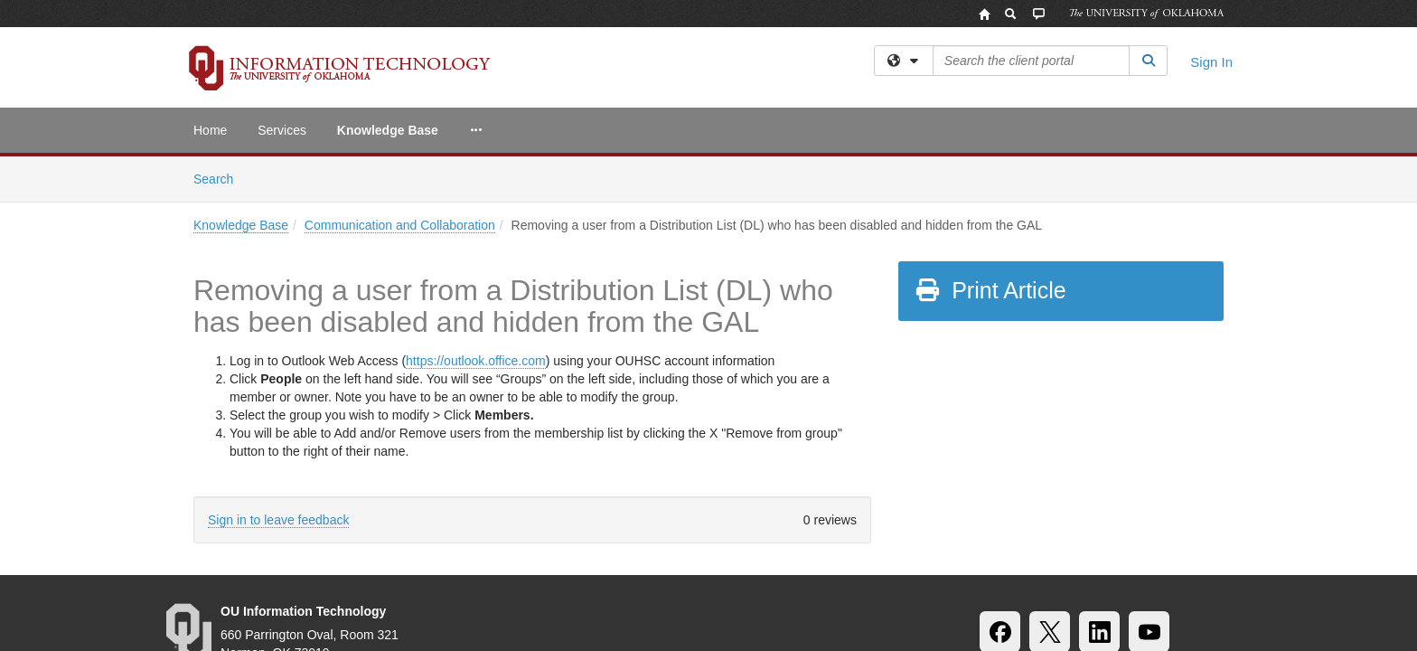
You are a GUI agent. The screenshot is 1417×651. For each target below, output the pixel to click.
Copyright (864, 566)
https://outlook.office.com (476, 204)
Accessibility (313, 566)
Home (210, 130)
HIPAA (498, 566)
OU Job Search (588, 566)
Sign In (1211, 62)
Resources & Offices (977, 566)
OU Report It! (1100, 566)
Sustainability (414, 566)
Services (282, 130)
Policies (681, 566)
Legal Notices (770, 566)
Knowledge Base (387, 130)
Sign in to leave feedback (278, 363)
